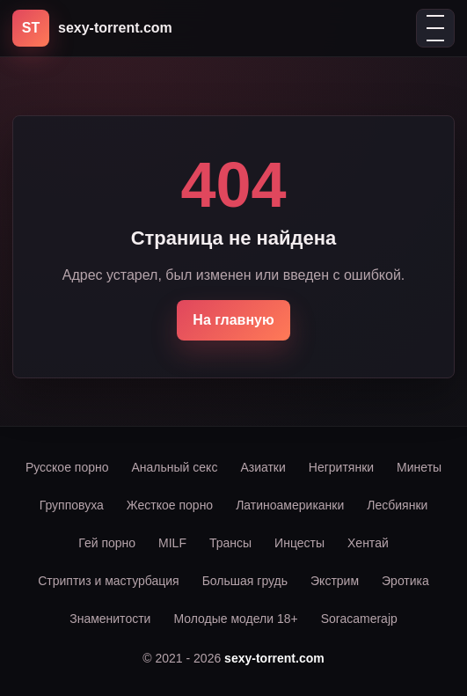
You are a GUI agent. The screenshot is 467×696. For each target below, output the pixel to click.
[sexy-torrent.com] (92, 28)
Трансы (230, 543)
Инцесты (299, 543)
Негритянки (341, 467)
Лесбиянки (397, 505)
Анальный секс (175, 467)
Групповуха (72, 505)
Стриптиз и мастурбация (108, 581)
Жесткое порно (170, 505)
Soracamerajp (359, 619)
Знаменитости (109, 619)
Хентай (368, 543)
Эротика (405, 581)
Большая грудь (245, 581)
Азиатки (262, 467)
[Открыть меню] (435, 28)
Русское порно (67, 467)
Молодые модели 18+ (235, 619)
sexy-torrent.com (274, 658)
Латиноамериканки (290, 505)
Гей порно (106, 543)
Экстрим (334, 581)
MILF (172, 543)
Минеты (419, 467)
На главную (233, 319)
